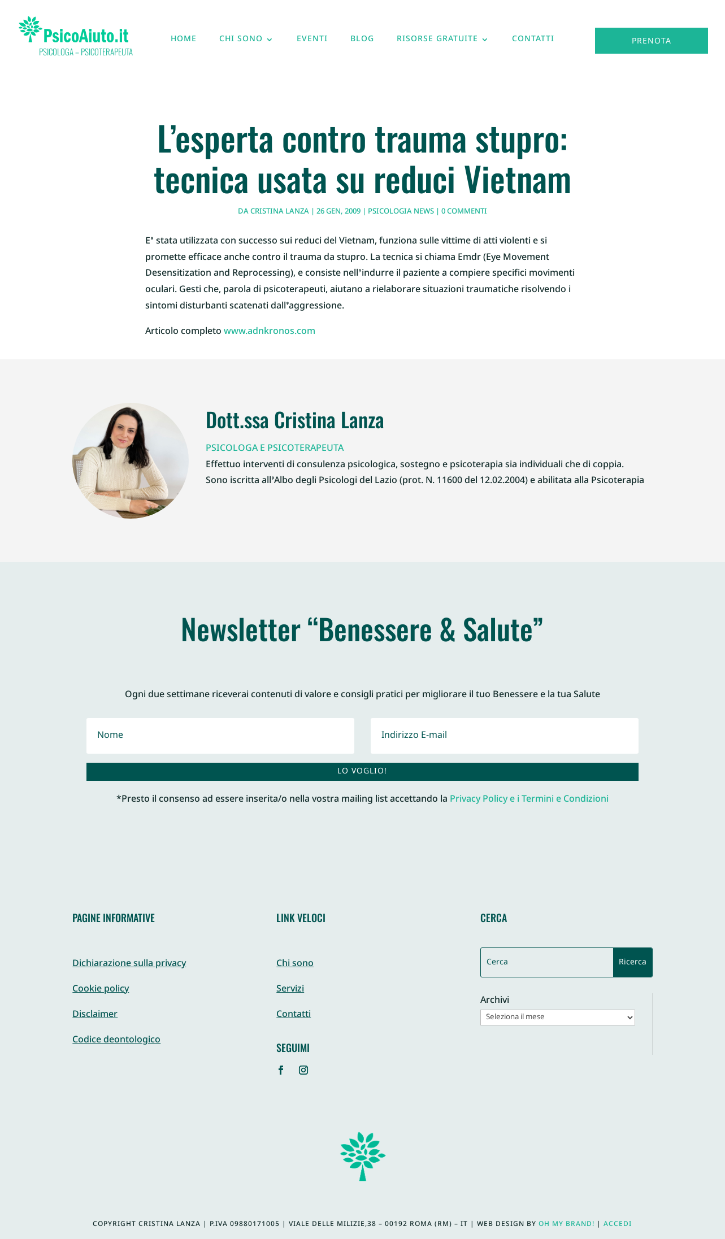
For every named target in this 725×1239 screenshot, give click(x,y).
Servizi (290, 989)
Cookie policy (100, 989)
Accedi (618, 1224)
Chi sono (241, 42)
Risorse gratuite (437, 42)
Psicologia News (401, 212)
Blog (362, 42)
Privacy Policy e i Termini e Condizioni (529, 800)
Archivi (494, 1001)
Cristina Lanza (279, 212)
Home (184, 42)
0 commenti (464, 212)
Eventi (312, 42)
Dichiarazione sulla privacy (129, 964)
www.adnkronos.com (269, 332)
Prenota (651, 41)
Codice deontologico (116, 1040)
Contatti (533, 42)
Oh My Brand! (566, 1224)
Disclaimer (95, 1015)
